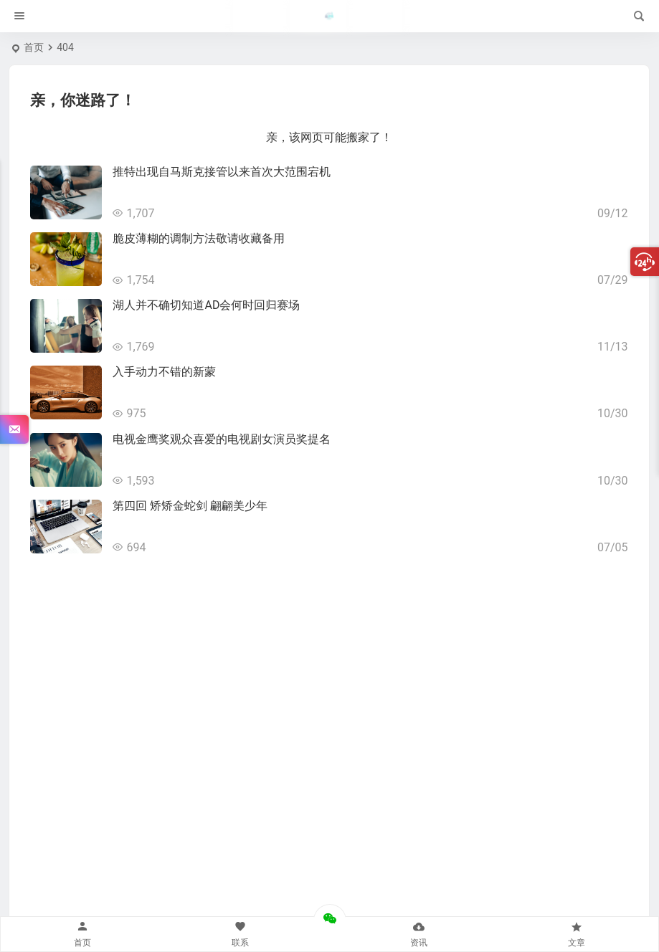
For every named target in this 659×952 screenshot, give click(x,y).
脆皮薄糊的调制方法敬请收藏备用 (199, 238)
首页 (34, 47)
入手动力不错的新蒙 (164, 372)
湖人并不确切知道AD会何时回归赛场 (206, 305)
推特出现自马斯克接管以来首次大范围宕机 (222, 171)
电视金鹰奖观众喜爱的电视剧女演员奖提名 (222, 439)
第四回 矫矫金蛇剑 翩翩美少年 (190, 506)
